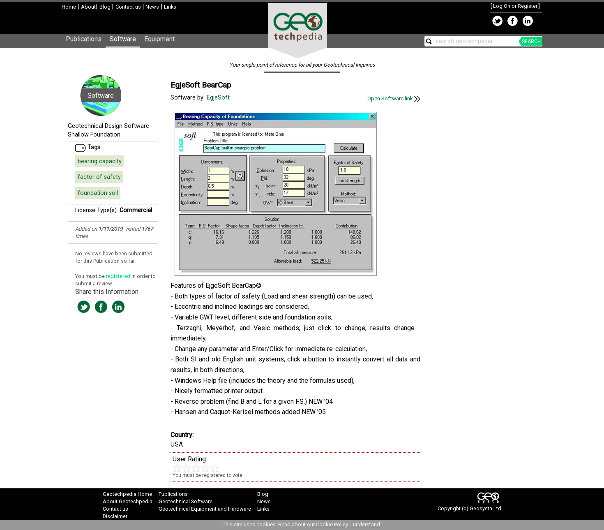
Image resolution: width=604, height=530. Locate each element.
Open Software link (393, 98)
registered (118, 276)
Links (169, 7)
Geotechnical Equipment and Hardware (205, 509)
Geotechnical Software (185, 501)
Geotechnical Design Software (108, 126)
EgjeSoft (219, 97)
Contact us (128, 7)
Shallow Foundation (94, 134)
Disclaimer (115, 516)
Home (69, 7)
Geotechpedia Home (127, 494)
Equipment (159, 39)
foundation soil (98, 193)
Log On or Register (515, 6)
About (88, 7)
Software (123, 39)
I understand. (365, 524)
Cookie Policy (332, 524)
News (151, 7)
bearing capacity (100, 161)
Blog (105, 7)
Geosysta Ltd (485, 508)
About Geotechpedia (127, 501)
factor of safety (99, 177)
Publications (83, 39)
